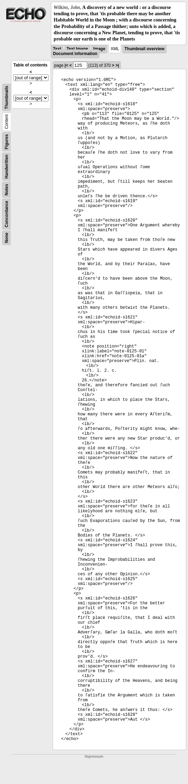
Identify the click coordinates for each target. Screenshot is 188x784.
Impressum (94, 756)
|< (66, 65)
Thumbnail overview (144, 48)
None (6, 238)
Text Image (77, 48)
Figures (6, 141)
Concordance (6, 214)
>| (117, 65)
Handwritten (6, 167)
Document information (75, 53)
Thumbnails (6, 97)
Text (57, 48)
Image (99, 48)
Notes (6, 189)
